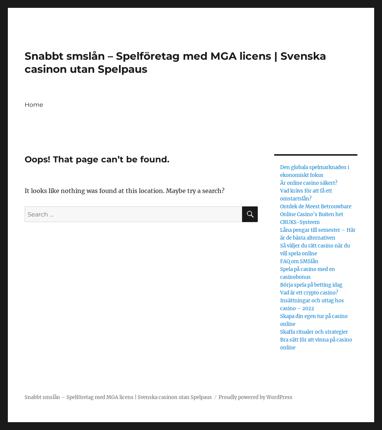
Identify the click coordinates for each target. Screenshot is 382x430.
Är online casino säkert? (308, 183)
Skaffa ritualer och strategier (314, 332)
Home (34, 104)
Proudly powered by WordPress (255, 397)
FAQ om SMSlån (299, 261)
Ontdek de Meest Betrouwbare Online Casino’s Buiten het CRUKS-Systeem (315, 214)
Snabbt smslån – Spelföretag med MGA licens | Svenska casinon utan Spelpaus (118, 397)
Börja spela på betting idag (311, 285)
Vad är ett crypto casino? (309, 293)
